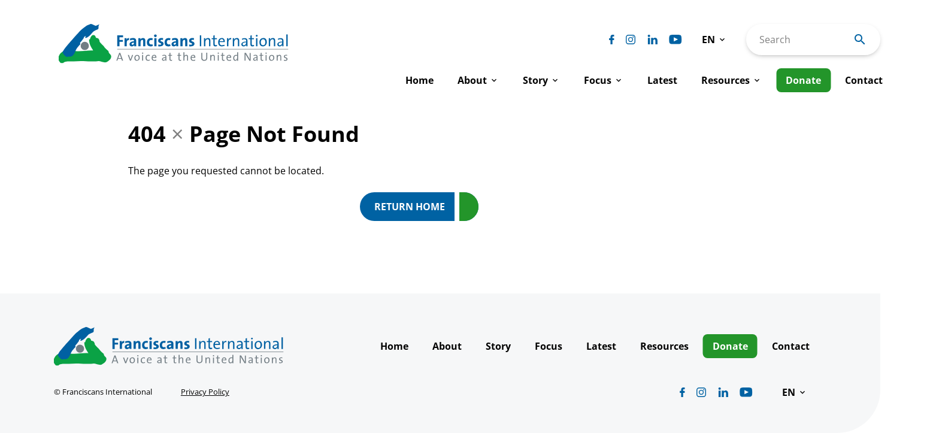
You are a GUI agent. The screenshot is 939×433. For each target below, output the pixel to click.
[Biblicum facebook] (611, 39)
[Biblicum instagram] (631, 39)
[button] (714, 40)
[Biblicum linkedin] (652, 39)
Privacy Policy (205, 391)
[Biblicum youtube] (675, 39)
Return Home (409, 206)
